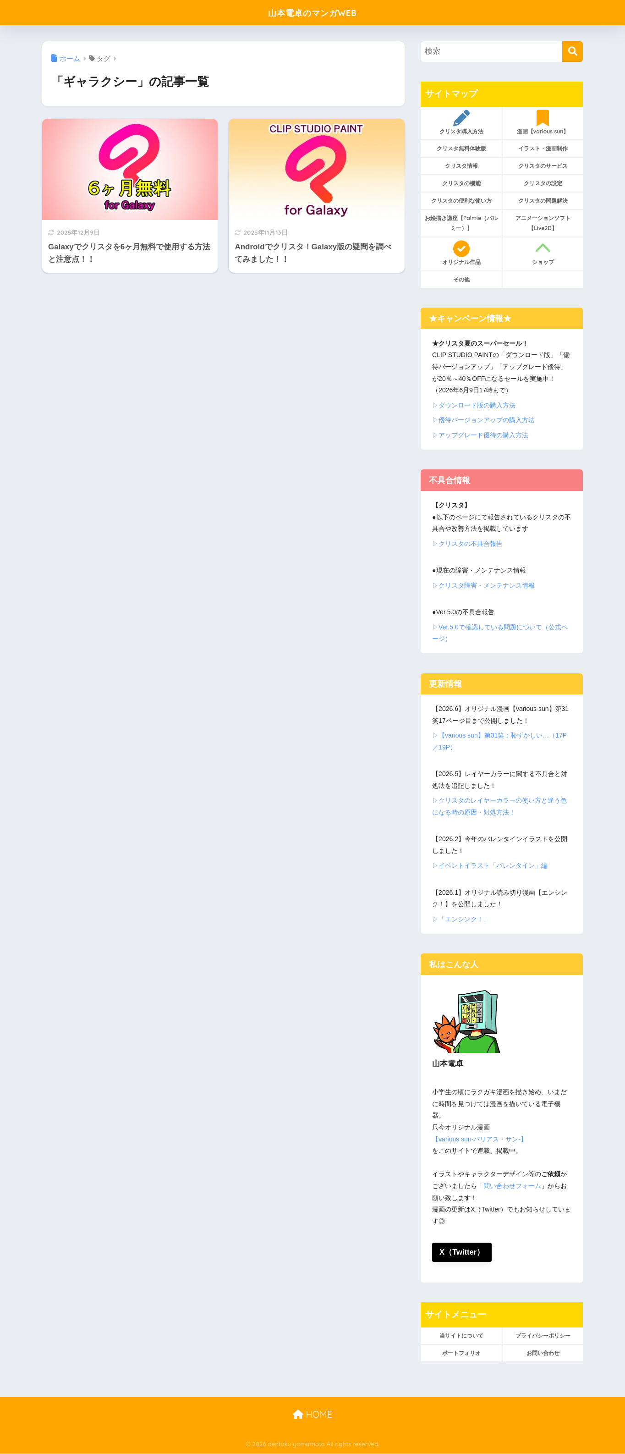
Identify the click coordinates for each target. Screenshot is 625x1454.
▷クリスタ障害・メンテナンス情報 (483, 585)
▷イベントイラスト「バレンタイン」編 (490, 865)
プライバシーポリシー (542, 1335)
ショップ (543, 253)
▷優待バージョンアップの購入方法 (483, 420)
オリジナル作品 (461, 253)
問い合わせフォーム (512, 1186)
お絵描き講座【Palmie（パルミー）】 (461, 223)
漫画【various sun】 (543, 122)
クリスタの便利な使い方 (461, 200)
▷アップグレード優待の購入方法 (480, 435)
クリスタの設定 (543, 183)
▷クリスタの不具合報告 (467, 543)
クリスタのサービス (543, 165)
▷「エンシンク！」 (461, 919)
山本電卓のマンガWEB (313, 12)
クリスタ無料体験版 (461, 148)
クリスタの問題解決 (543, 200)
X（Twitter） (462, 1252)
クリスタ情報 (461, 165)
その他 (461, 279)
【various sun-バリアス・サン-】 (479, 1139)
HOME (312, 1415)
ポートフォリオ (461, 1352)
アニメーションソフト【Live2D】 (542, 223)
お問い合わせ (542, 1352)
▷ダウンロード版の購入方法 (473, 405)
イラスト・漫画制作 (543, 148)
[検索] (572, 51)
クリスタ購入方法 (461, 122)
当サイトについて (461, 1335)
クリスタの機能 (461, 183)
